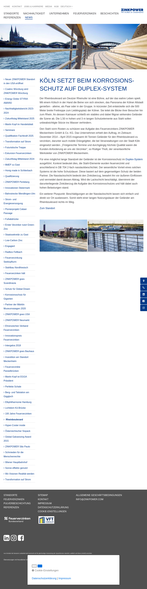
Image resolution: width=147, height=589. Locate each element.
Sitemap (43, 495)
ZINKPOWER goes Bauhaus (19, 351)
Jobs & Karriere (33, 6)
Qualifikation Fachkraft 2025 (19, 136)
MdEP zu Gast (12, 164)
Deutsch (66, 6)
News (29, 17)
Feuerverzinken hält (15, 273)
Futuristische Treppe (15, 147)
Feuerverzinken (84, 13)
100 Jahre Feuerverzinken (18, 413)
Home (7, 6)
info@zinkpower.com (89, 499)
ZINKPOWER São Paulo (17, 446)
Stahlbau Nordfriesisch (16, 267)
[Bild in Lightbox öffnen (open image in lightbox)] (91, 237)
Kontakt (17, 6)
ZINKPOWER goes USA (17, 314)
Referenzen (12, 17)
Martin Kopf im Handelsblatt (19, 124)
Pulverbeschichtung (17, 503)
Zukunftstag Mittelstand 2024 (19, 159)
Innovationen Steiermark (17, 188)
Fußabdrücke (12, 219)
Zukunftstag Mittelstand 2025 (19, 118)
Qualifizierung (12, 176)
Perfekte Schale (13, 386)
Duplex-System (134, 159)
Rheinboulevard (14, 419)
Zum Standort (47, 208)
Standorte (11, 13)
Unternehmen (59, 13)
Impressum (45, 503)
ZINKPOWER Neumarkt (17, 320)
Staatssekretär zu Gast (16, 234)
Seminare (10, 130)
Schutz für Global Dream (17, 289)
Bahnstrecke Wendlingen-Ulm (20, 193)
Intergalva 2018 (13, 345)
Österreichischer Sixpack (17, 431)
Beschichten (109, 13)
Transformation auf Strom (18, 141)
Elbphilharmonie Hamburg (18, 402)
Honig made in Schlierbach (18, 170)
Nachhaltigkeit (34, 13)
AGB (56, 6)
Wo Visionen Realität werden (19, 474)
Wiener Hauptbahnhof (16, 462)
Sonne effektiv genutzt (16, 468)
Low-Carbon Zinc (14, 240)
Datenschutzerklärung (53, 507)
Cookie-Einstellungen (52, 511)
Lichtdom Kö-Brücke (15, 408)
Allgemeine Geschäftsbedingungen (99, 495)
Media (48, 6)
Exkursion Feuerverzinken (18, 153)
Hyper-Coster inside (15, 425)
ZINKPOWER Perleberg (17, 182)
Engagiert (10, 246)
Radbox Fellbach (13, 252)
